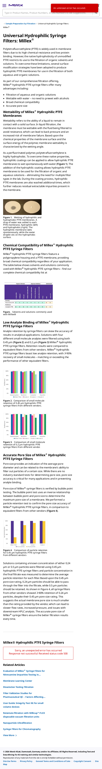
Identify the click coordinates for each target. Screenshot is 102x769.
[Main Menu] (4, 5)
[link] (9, 761)
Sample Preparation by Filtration (21, 23)
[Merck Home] (16, 5)
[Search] (96, 12)
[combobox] (51, 12)
